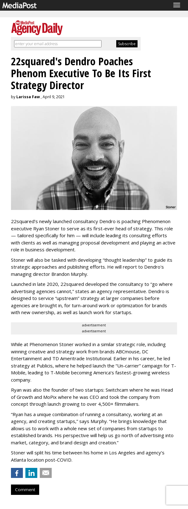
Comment (25, 489)
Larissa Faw (28, 96)
